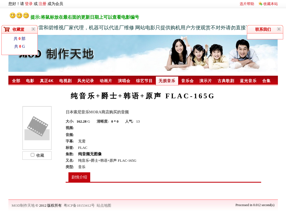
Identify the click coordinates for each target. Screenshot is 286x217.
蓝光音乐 (248, 80)
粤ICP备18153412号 (79, 205)
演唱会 (124, 80)
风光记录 (85, 80)
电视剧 (65, 80)
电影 (30, 80)
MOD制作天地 (24, 205)
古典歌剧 (226, 80)
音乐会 (187, 80)
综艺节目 (144, 80)
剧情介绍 (79, 177)
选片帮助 (247, 4)
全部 (16, 80)
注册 (42, 4)
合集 (266, 80)
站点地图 (104, 205)
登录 (29, 4)
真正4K (47, 80)
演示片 (205, 80)
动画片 (106, 80)
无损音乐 (167, 80)
